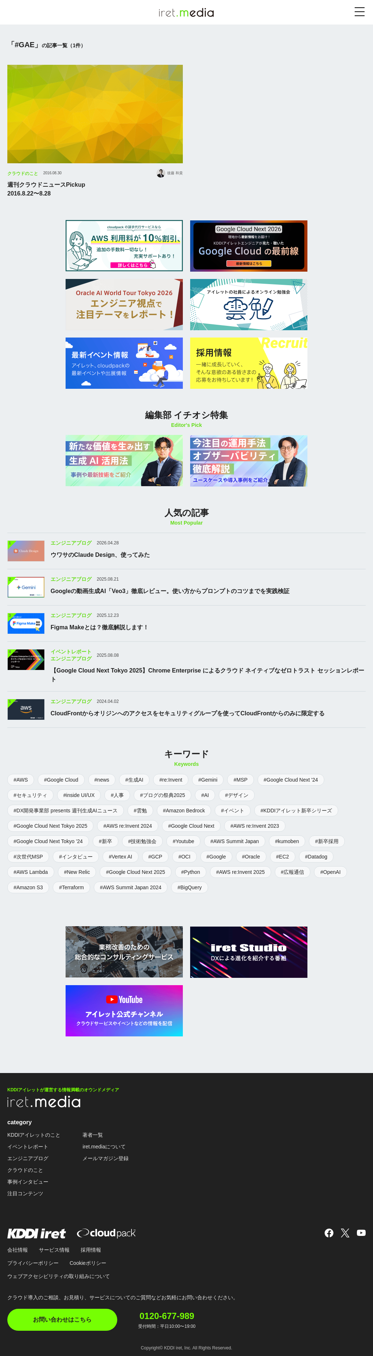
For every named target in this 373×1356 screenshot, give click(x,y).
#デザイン (236, 794)
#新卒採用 (327, 840)
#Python (190, 871)
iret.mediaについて (103, 1145)
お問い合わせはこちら (62, 1318)
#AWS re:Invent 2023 (254, 825)
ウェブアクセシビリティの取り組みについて (58, 1275)
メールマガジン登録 (105, 1157)
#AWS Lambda (31, 871)
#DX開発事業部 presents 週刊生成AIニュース (66, 810)
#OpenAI (330, 871)
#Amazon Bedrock (184, 810)
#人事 (117, 794)
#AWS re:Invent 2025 (240, 871)
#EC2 (282, 856)
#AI (205, 794)
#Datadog (316, 856)
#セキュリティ (30, 794)
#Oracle (251, 856)
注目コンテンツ (25, 1192)
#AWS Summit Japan (234, 840)
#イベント (232, 810)
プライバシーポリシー (33, 1262)
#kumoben (287, 840)
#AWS (21, 779)
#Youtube (183, 840)
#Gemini (207, 779)
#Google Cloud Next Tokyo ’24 (48, 840)
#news (102, 779)
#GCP (155, 856)
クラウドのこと (22, 173)
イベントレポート (27, 1145)
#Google (216, 856)
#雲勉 (140, 810)
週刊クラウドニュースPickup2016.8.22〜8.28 (46, 189)
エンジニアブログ (27, 1157)
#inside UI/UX (79, 794)
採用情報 (91, 1249)
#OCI (184, 856)
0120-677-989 (167, 1314)
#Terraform (71, 887)
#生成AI (134, 779)
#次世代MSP (28, 856)
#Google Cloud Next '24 (291, 779)
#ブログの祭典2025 (162, 794)
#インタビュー (76, 856)
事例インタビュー (27, 1181)
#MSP (240, 779)
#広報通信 (292, 871)
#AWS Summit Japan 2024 (131, 887)
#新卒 (105, 840)
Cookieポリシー (88, 1262)
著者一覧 (92, 1134)
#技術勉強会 (142, 840)
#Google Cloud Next (191, 825)
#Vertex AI (120, 856)
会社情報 (17, 1249)
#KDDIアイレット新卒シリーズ (296, 810)
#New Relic (77, 871)
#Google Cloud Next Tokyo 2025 (50, 825)
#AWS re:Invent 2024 (127, 825)
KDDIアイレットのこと (33, 1134)
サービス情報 (54, 1249)
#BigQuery (189, 887)
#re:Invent (170, 779)
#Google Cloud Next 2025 (135, 871)
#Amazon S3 (28, 887)
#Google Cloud (61, 779)
